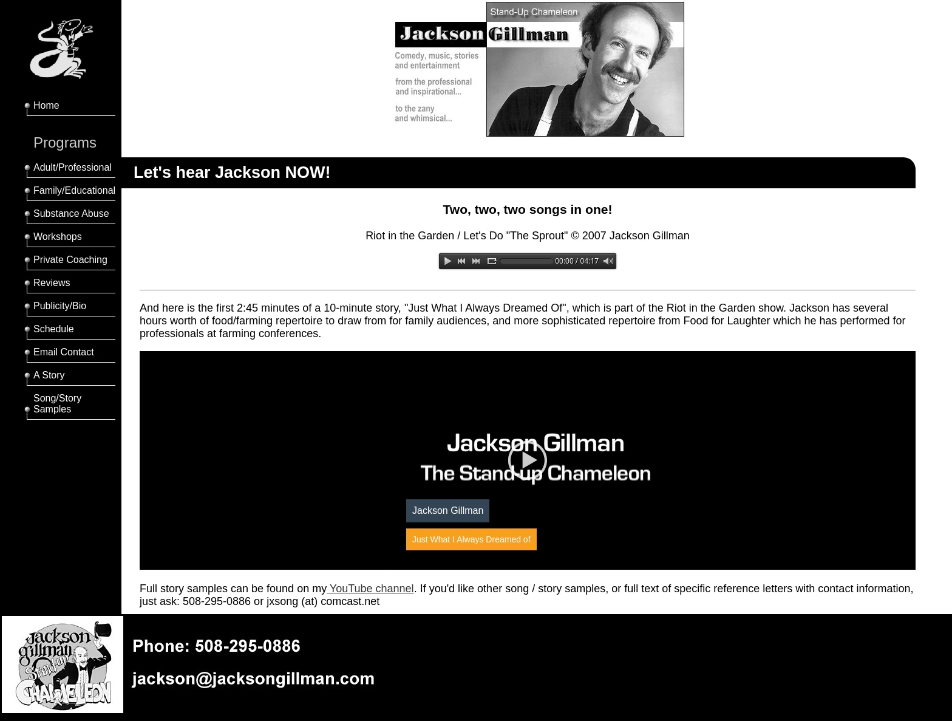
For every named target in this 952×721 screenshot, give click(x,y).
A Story (49, 375)
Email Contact (63, 352)
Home (46, 105)
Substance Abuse (71, 213)
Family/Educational (74, 190)
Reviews (51, 283)
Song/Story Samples (57, 403)
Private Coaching (70, 260)
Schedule (53, 329)
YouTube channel (370, 589)
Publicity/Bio (59, 306)
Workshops (57, 236)
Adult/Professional (72, 167)
